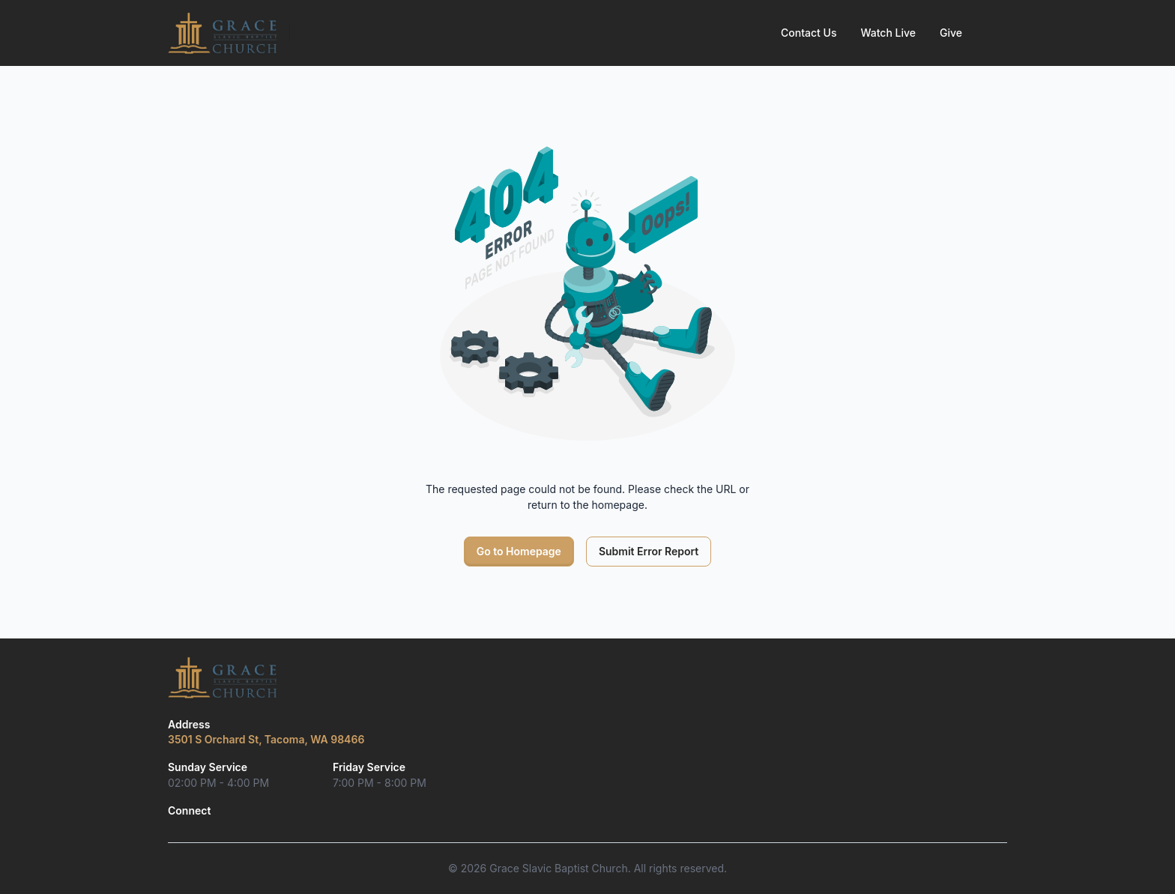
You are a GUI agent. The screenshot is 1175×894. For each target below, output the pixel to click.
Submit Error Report (648, 551)
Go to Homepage (519, 551)
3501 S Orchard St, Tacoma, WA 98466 (266, 739)
